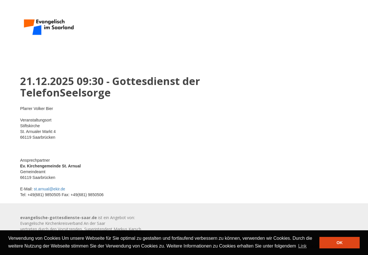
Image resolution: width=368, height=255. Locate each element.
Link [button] (302, 246)
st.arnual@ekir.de (49, 189)
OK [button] (339, 242)
